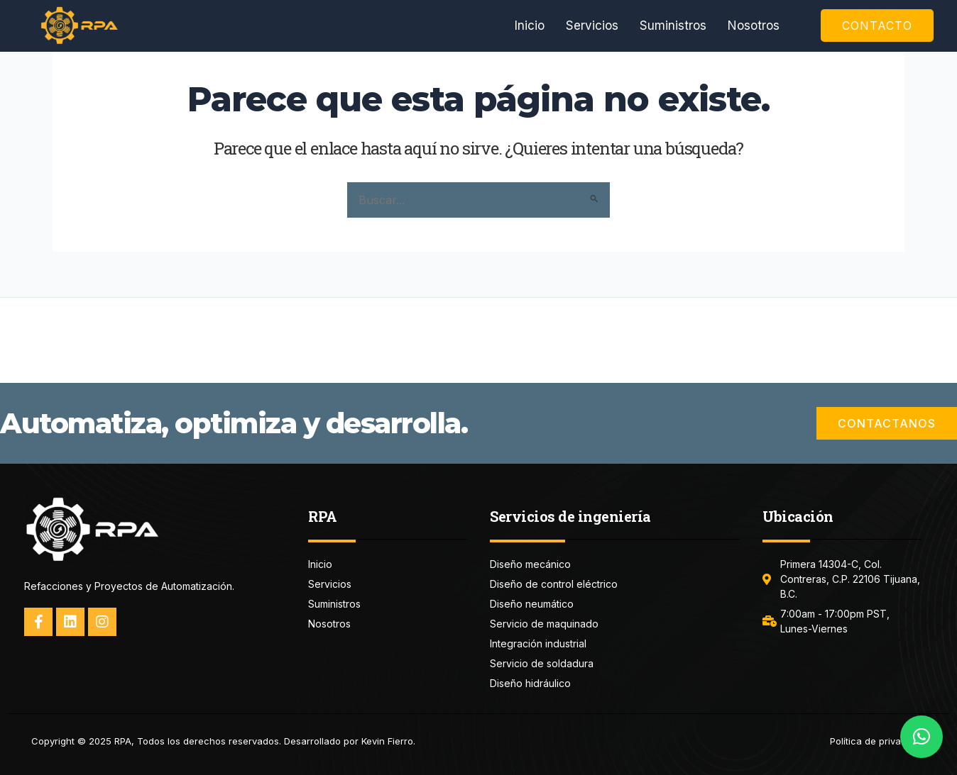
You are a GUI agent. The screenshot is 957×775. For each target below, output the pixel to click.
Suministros (673, 25)
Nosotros (754, 25)
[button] (921, 736)
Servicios (592, 25)
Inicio (530, 25)
